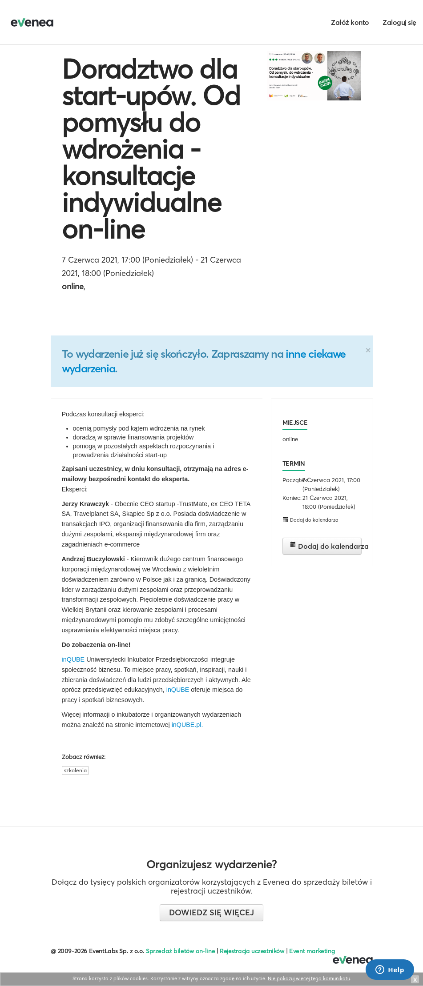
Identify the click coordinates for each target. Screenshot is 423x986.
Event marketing (312, 951)
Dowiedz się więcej (211, 912)
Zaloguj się (399, 22)
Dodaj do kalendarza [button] (310, 519)
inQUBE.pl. (187, 724)
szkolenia (75, 770)
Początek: (291, 479)
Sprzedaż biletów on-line (180, 951)
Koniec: (291, 497)
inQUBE (73, 659)
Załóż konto (350, 22)
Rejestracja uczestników (252, 951)
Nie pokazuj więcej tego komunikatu (309, 978)
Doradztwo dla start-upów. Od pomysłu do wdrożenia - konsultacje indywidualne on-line (151, 148)
